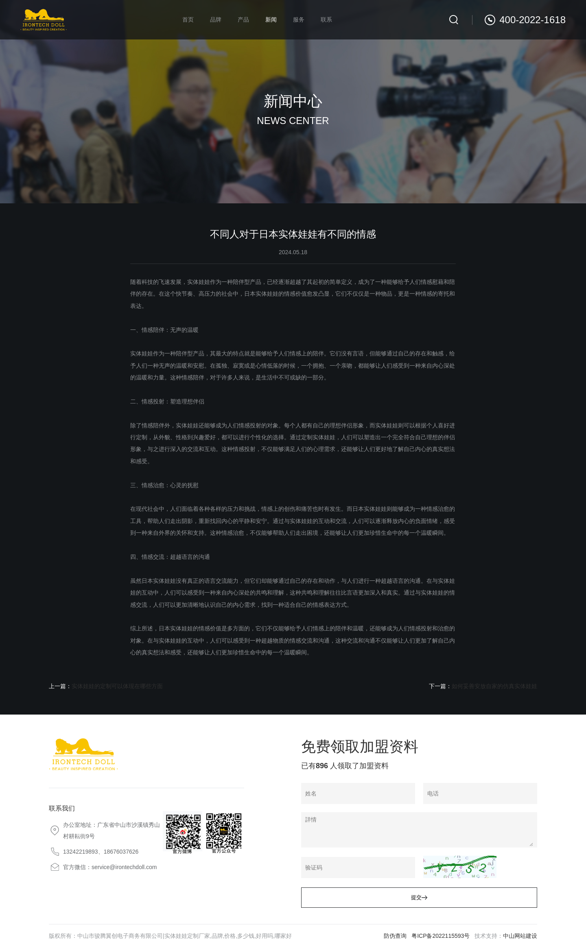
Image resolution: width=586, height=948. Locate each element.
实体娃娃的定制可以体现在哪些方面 (117, 686)
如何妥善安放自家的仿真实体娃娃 (494, 686)
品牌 (215, 19)
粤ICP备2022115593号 (440, 936)
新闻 (271, 19)
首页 (188, 19)
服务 (298, 19)
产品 (243, 19)
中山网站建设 (520, 936)
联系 (326, 19)
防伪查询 (395, 936)
